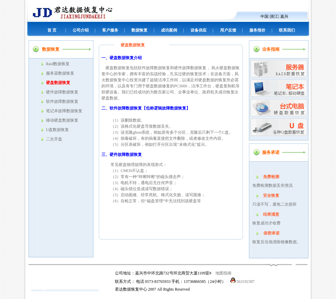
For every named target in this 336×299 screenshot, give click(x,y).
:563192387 (242, 281)
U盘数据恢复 (57, 129)
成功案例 (169, 30)
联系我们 (287, 30)
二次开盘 (54, 139)
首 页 (51, 30)
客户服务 (110, 30)
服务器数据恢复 (60, 73)
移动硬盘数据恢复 (62, 120)
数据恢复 (139, 30)
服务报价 (257, 30)
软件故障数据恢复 (62, 101)
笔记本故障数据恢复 (64, 111)
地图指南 (223, 273)
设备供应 (199, 30)
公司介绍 (81, 30)
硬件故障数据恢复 (62, 92)
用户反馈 (228, 30)
